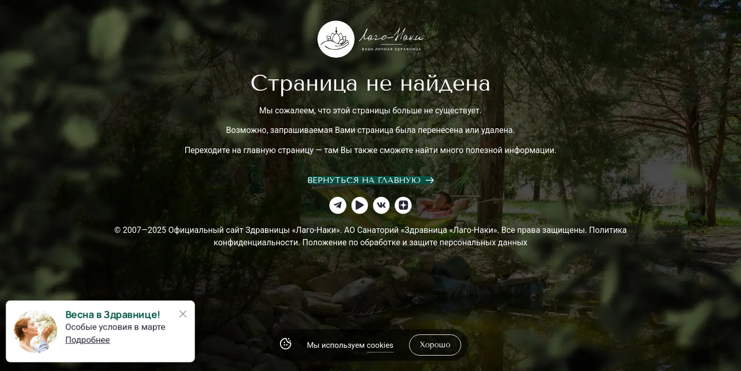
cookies (380, 345)
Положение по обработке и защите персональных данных (414, 242)
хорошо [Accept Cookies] (435, 344)
